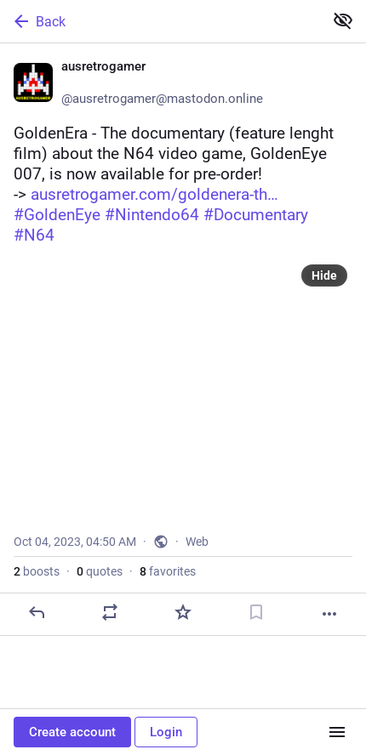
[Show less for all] (343, 20)
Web (197, 541)
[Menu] (337, 732)
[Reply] (36, 612)
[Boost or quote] (110, 612)
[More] (329, 614)
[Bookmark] (256, 612)
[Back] (160, 21)
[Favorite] (183, 612)
